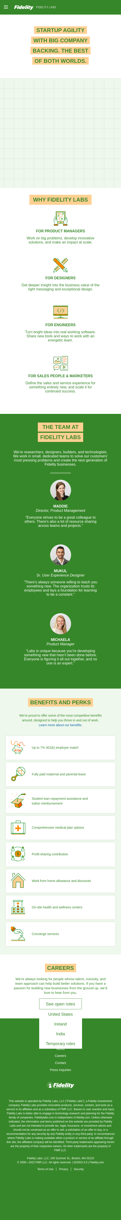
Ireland (60, 1024)
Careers (60, 1056)
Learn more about (60, 725)
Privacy (63, 1169)
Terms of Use (45, 1169)
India (60, 1034)
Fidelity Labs (46, 7)
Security (79, 1169)
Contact (60, 1063)
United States (60, 1014)
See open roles (60, 1004)
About (60, 1049)
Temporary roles (60, 1043)
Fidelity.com (97, 1162)
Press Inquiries (60, 1070)
